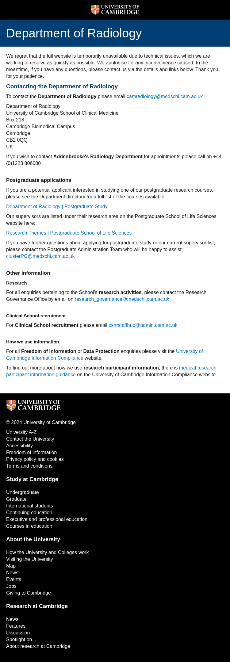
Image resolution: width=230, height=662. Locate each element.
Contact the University (30, 439)
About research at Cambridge (38, 646)
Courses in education (29, 526)
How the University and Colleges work (47, 552)
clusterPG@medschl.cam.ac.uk (40, 256)
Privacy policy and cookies (35, 459)
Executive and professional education (46, 519)
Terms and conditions (29, 466)
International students (29, 505)
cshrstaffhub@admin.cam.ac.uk (143, 325)
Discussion (18, 632)
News (12, 572)
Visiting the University (29, 559)
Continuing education (29, 512)
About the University (33, 539)
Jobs (11, 586)
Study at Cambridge (32, 479)
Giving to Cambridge (28, 592)
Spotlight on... (21, 639)
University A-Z (21, 432)
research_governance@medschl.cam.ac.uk (122, 299)
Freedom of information (31, 452)
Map (11, 565)
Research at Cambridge (37, 606)
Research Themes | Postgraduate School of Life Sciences (69, 232)
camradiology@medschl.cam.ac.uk (165, 96)
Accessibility (19, 445)
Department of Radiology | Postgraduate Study (57, 206)
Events (13, 579)
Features (15, 626)
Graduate (16, 499)
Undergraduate (22, 492)
